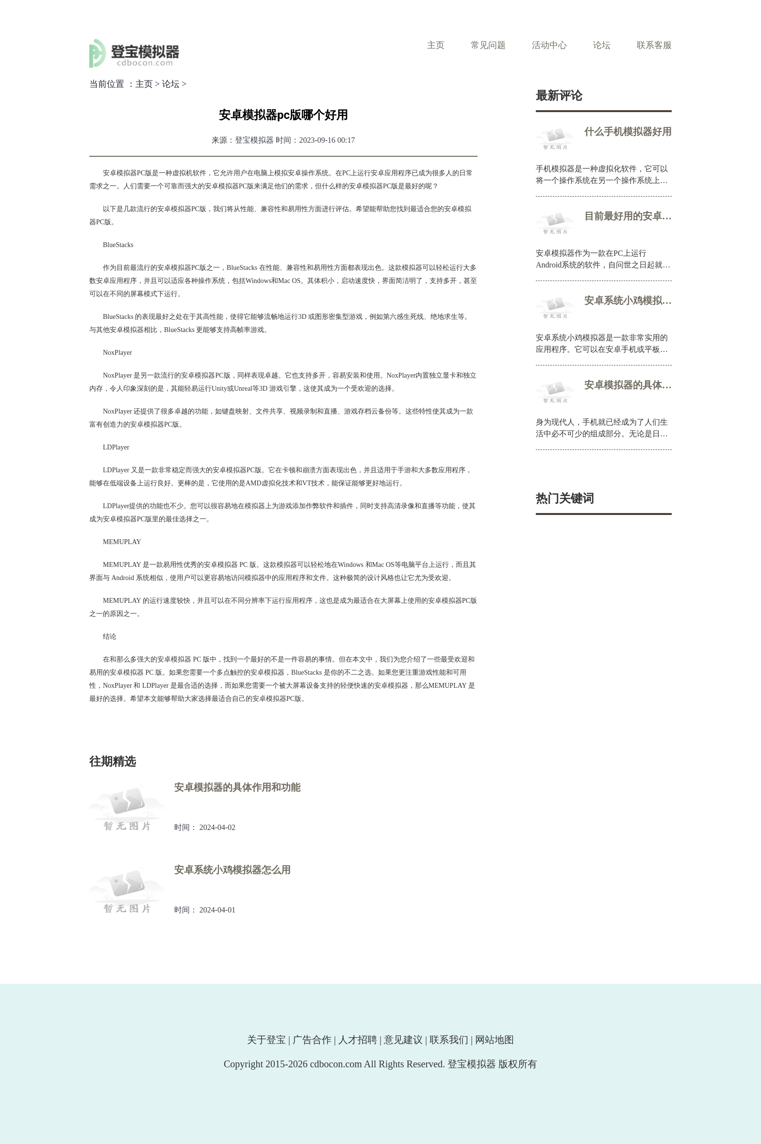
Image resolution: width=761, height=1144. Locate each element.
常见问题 (488, 45)
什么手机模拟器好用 (628, 131)
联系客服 (654, 45)
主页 (436, 45)
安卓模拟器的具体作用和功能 (628, 385)
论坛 (602, 45)
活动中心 (549, 45)
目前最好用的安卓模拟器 (628, 216)
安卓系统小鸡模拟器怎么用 (628, 300)
